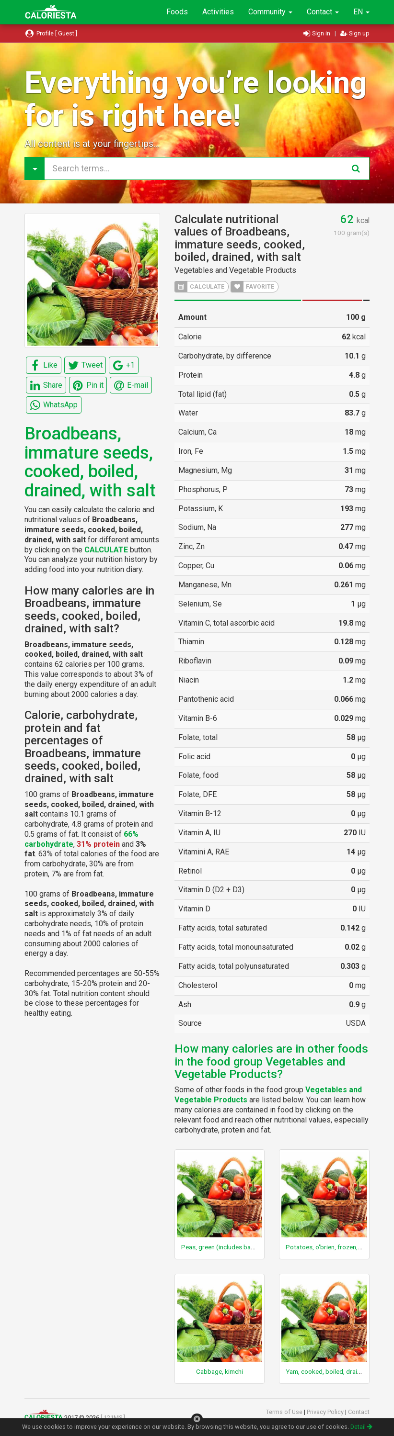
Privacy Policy (326, 1411)
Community (270, 11)
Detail (361, 1426)
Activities (218, 11)
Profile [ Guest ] (50, 33)
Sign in (317, 33)
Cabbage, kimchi (219, 1371)
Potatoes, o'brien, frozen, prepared (335, 1247)
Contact (323, 11)
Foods (177, 11)
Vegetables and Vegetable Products (235, 270)
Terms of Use (285, 1411)
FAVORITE (252, 286)
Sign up (355, 33)
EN (361, 11)
